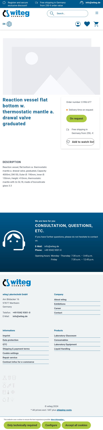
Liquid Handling (62, 348)
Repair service (10, 357)
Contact (58, 312)
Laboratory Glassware (65, 335)
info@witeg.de (93, 2)
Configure (51, 425)
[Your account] (78, 24)
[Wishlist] (87, 24)
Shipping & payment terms (16, 348)
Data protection (10, 340)
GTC (5, 344)
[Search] (53, 13)
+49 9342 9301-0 (53, 250)
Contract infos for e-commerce (18, 362)
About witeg (60, 299)
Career (57, 308)
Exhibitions (59, 304)
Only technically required (22, 425)
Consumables (61, 340)
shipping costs (64, 410)
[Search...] (70, 13)
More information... (58, 420)
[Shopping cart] (96, 24)
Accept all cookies (76, 425)
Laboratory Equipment (65, 344)
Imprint (6, 335)
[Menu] (96, 13)
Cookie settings (11, 353)
